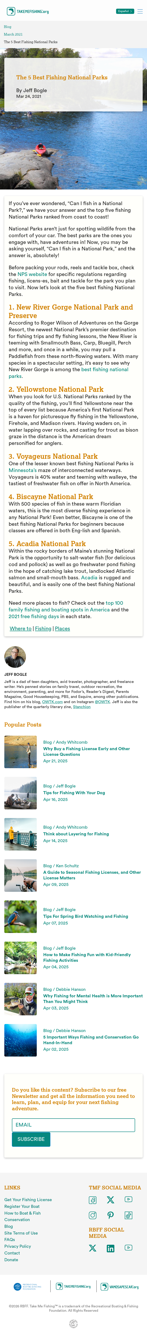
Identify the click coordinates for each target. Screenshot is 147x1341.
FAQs (9, 1240)
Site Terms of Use (21, 1233)
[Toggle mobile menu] (140, 11)
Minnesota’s (23, 470)
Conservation (17, 1220)
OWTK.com (52, 702)
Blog (7, 27)
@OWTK (102, 702)
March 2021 (13, 34)
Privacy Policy (17, 1246)
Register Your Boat (22, 1206)
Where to (21, 628)
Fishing (43, 628)
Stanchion (82, 707)
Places (62, 628)
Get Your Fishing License (28, 1200)
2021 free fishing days (34, 616)
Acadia (89, 577)
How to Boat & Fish (22, 1213)
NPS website (32, 274)
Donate (11, 1260)
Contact (12, 1253)
